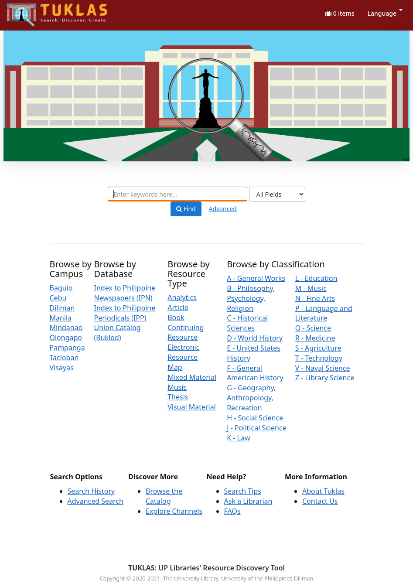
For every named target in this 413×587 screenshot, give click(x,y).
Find (186, 209)
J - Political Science (257, 428)
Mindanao (66, 327)
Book (175, 317)
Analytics (182, 297)
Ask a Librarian (248, 501)
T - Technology (318, 358)
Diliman (62, 308)
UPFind (28, 11)
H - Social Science (255, 418)
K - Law (238, 438)
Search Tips (242, 491)
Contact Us (320, 501)
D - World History (255, 338)
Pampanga (67, 347)
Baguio (61, 288)
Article (177, 307)
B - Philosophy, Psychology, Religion (251, 298)
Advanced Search (95, 501)
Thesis (177, 397)
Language (385, 13)
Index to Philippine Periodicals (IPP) (125, 313)
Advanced (223, 209)
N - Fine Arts (315, 298)
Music (177, 387)
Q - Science (313, 328)
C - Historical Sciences (247, 323)
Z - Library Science (324, 377)
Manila (61, 318)
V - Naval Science (322, 368)
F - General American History (255, 373)
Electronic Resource (183, 352)
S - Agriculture (318, 348)
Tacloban (64, 357)
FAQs (232, 511)
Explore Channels (174, 511)
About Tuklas (323, 491)
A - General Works (256, 278)
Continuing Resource (185, 332)
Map (174, 367)
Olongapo (66, 337)
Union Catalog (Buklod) (117, 332)
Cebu (58, 298)
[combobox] (177, 194)
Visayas (62, 367)
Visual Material (191, 407)
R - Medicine (315, 338)
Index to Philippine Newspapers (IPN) (125, 293)
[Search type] (277, 194)
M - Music (311, 288)
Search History (91, 491)
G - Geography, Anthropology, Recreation (251, 398)
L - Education (316, 278)
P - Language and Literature (323, 313)
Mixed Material (191, 377)
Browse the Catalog (164, 496)
